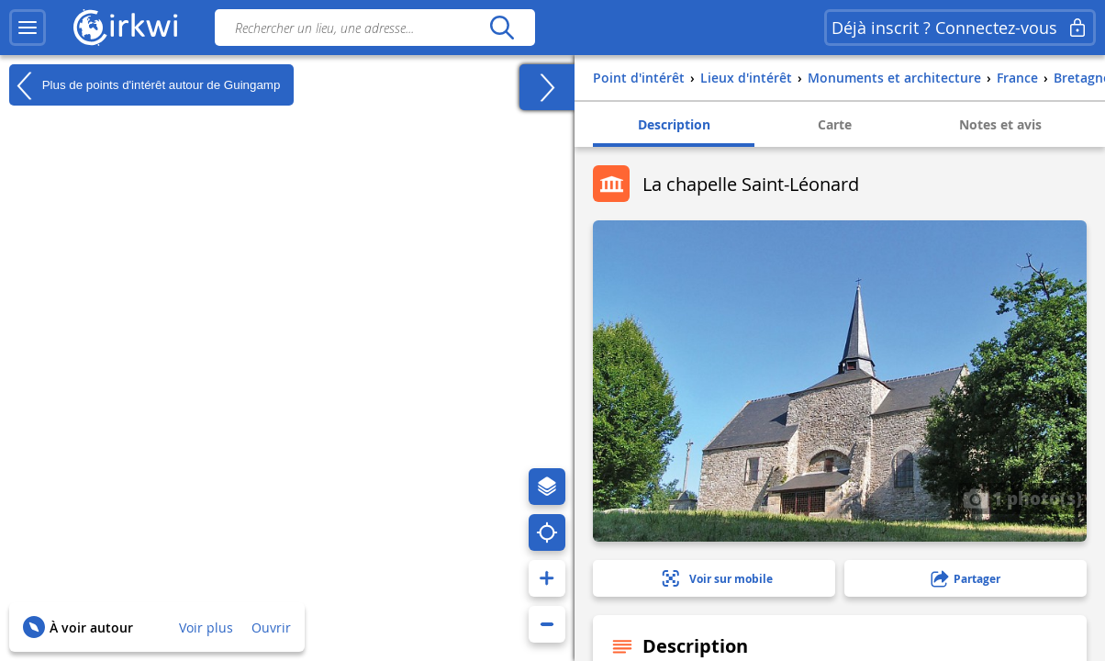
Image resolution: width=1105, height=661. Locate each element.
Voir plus (206, 627)
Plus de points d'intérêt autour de (144, 85)
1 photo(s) (1022, 497)
